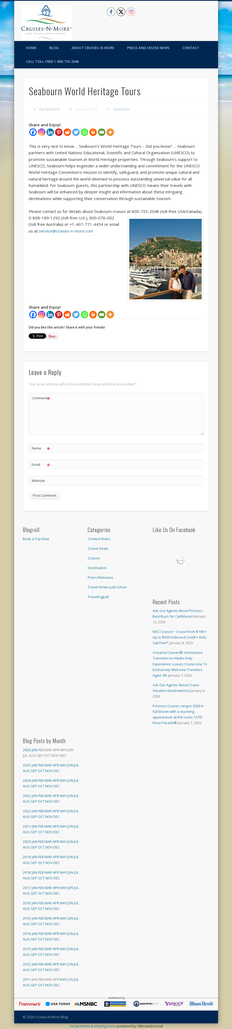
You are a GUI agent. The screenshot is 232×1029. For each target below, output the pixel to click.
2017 (26, 887)
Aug (26, 770)
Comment (41, 398)
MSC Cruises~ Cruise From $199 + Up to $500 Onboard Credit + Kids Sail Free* (180, 637)
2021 (26, 826)
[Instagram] (41, 132)
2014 (26, 933)
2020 (26, 841)
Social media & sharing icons (93, 1026)
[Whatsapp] (84, 132)
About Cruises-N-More (93, 47)
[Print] (93, 132)
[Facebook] (33, 132)
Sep (34, 770)
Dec (56, 770)
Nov (49, 770)
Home (31, 47)
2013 (26, 948)
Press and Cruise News (148, 47)
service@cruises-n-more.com (66, 231)
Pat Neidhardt (49, 109)
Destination (122, 109)
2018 (26, 872)
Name (41, 448)
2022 (26, 811)
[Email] (101, 132)
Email (41, 464)
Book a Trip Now (36, 538)
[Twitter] (76, 132)
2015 (26, 918)
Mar (48, 765)
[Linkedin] (50, 132)
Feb (41, 765)
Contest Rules (99, 538)
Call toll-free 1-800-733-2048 (52, 61)
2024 (26, 780)
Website (38, 480)
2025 (26, 765)
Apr (56, 765)
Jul (76, 765)
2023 (26, 795)
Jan (34, 749)
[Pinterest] (58, 132)
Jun (70, 765)
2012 (26, 964)
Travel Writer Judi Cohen (107, 587)
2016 (26, 903)
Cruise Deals (98, 548)
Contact (190, 47)
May (63, 765)
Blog (54, 47)
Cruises (94, 558)
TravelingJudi (98, 596)
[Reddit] (67, 132)
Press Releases (100, 577)
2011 (26, 979)
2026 (26, 749)
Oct (41, 770)
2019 (26, 856)
